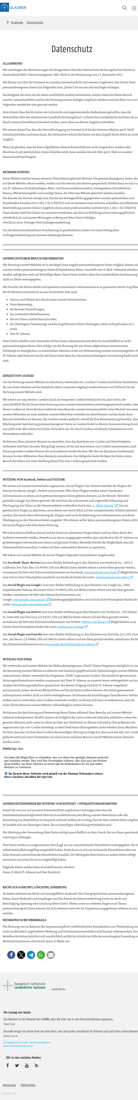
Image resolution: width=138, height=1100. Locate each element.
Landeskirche (58, 989)
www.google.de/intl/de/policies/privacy (69, 644)
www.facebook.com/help (100, 572)
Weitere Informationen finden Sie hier (18, 1046)
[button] (11, 955)
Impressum (9, 1085)
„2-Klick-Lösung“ (103, 505)
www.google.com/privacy (29, 599)
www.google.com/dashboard (29, 604)
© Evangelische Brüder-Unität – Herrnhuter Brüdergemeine (27, 1042)
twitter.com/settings (71, 627)
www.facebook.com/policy (112, 577)
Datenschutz (28, 1085)
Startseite (17, 22)
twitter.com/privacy (94, 622)
